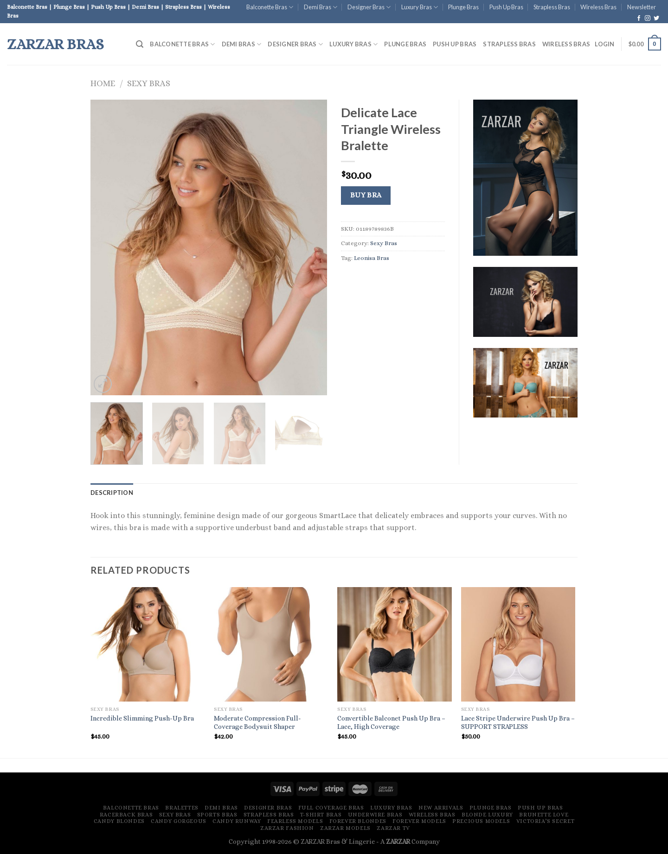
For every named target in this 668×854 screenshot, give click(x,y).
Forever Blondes (357, 821)
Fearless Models (295, 821)
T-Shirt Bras (320, 814)
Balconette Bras (269, 7)
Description (111, 492)
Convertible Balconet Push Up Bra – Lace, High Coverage (391, 723)
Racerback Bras (126, 814)
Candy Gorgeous (178, 821)
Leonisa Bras (371, 257)
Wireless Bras (598, 7)
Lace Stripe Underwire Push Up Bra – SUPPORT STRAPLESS (518, 723)
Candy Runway (236, 821)
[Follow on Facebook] (639, 18)
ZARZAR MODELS (345, 828)
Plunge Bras (463, 7)
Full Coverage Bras (331, 807)
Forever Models (419, 821)
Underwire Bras (375, 814)
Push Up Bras (506, 7)
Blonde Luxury (487, 814)
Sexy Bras (148, 83)
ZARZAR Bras (55, 44)
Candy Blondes (119, 821)
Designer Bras (369, 7)
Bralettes (182, 807)
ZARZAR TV (393, 828)
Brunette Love (543, 814)
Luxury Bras (419, 7)
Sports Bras (217, 814)
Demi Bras (320, 7)
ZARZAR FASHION (287, 828)
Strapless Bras (551, 7)
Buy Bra (366, 195)
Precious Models (481, 821)
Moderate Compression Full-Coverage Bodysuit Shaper (257, 723)
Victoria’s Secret (545, 821)
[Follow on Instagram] (647, 18)
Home (102, 83)
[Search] (139, 44)
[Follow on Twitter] (656, 18)
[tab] (111, 492)
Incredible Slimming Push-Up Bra (142, 718)
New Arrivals (440, 807)
